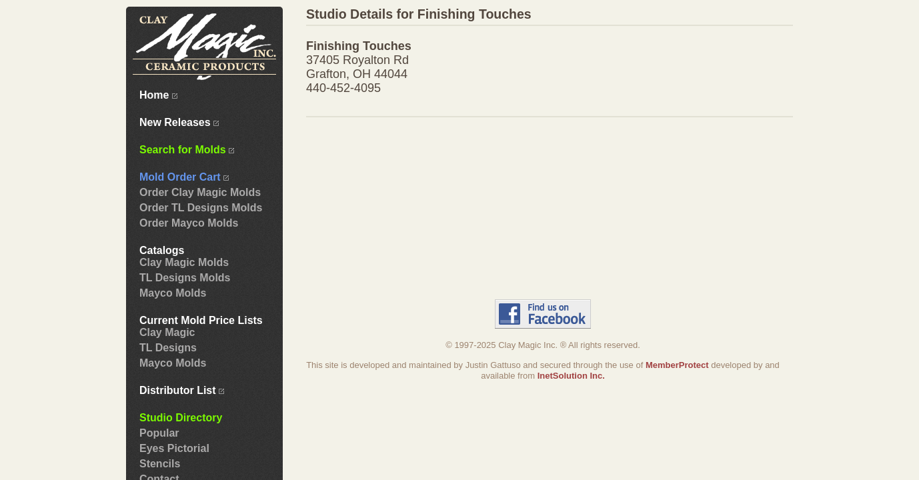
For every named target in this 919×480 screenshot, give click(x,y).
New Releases (179, 122)
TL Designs (168, 347)
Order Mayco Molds (188, 223)
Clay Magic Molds (184, 262)
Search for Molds (186, 149)
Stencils (159, 463)
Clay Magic (167, 332)
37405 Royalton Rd (357, 60)
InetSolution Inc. (571, 376)
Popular (159, 433)
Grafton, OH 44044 (356, 74)
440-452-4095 (343, 88)
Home (158, 95)
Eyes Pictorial (174, 448)
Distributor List (181, 390)
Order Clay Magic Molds (200, 192)
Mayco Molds (172, 293)
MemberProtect (677, 365)
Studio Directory (180, 417)
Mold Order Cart (184, 177)
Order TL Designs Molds (200, 207)
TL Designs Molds (184, 277)
